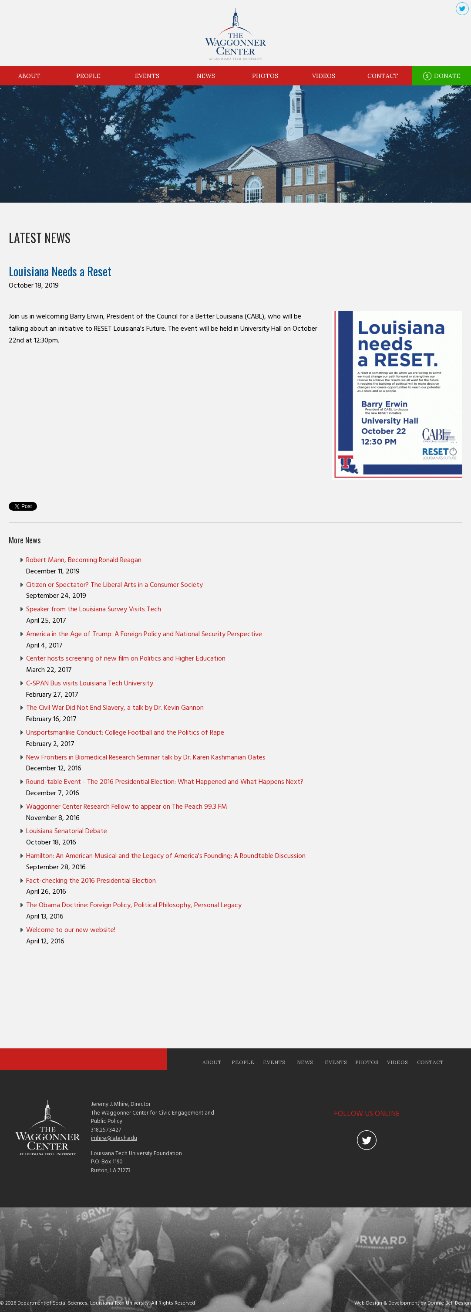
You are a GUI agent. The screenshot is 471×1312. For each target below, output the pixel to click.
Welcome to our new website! (70, 930)
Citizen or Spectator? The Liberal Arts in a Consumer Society (114, 585)
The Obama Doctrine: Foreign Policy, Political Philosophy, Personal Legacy (134, 905)
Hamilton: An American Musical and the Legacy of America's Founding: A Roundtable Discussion (166, 856)
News (206, 76)
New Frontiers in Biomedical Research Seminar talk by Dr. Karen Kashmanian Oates (146, 757)
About (29, 76)
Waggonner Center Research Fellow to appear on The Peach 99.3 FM (126, 807)
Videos (323, 76)
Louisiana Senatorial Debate (66, 831)
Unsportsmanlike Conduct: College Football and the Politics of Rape (125, 733)
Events (147, 76)
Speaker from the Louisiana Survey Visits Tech (93, 609)
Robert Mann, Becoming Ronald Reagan (83, 560)
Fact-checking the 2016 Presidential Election (91, 881)
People (88, 76)
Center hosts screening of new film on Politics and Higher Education (125, 658)
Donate (442, 76)
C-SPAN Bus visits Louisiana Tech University (89, 683)
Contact (382, 76)
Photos (265, 76)
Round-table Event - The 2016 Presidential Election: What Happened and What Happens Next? (164, 782)
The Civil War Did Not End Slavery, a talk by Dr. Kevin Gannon (115, 708)
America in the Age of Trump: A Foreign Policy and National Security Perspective (144, 634)
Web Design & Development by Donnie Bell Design (412, 1303)
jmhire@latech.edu (114, 1138)
